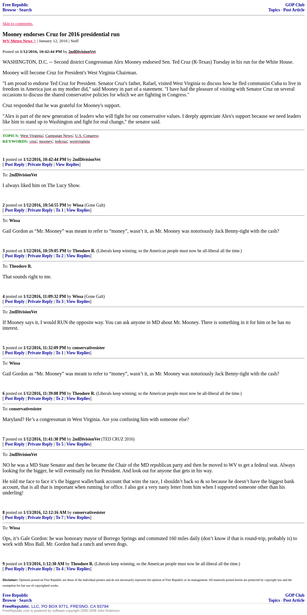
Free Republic (15, 5)
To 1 (60, 210)
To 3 (60, 301)
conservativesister (88, 347)
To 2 (60, 255)
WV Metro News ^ (19, 40)
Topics (274, 10)
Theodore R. (84, 250)
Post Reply (15, 164)
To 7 (60, 517)
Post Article (293, 10)
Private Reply (40, 164)
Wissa (78, 205)
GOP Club (294, 5)
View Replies (67, 164)
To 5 (60, 444)
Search (25, 10)
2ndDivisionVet (87, 159)
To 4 (60, 569)
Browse (9, 10)
